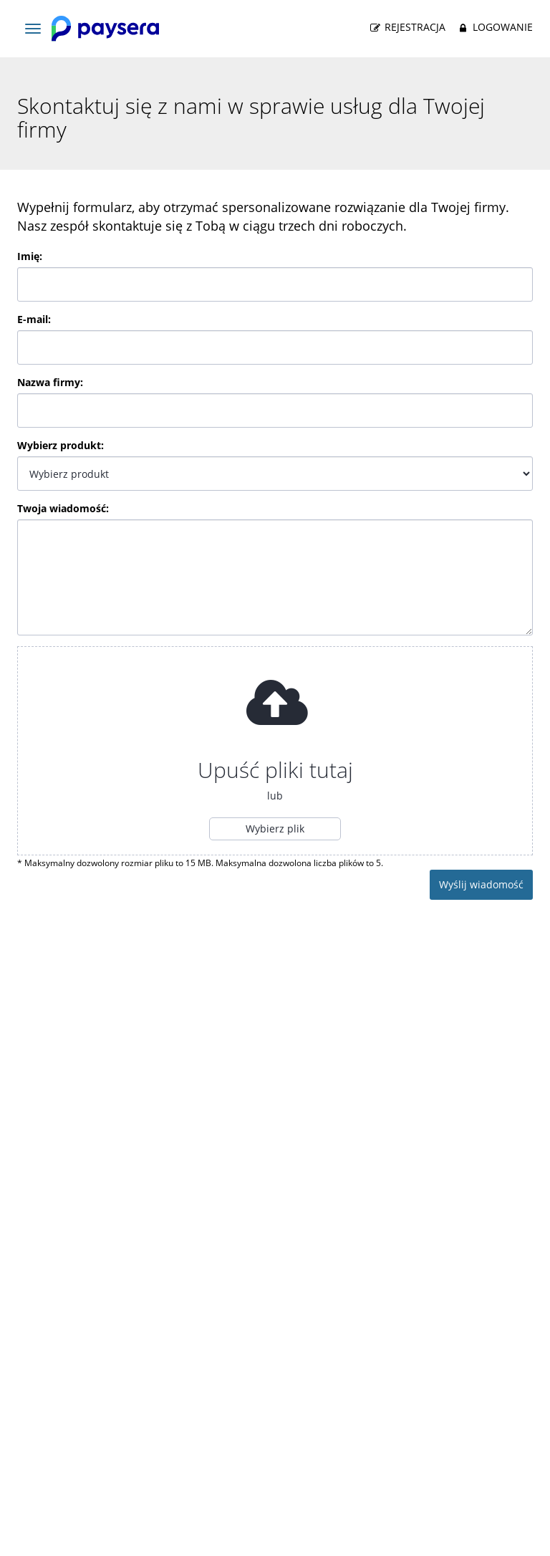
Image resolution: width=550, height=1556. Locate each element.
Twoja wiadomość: (63, 508)
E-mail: (34, 319)
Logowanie (494, 27)
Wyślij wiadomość (481, 884)
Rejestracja (407, 27)
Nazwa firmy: (50, 382)
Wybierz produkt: (60, 445)
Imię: (29, 256)
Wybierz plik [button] (275, 828)
